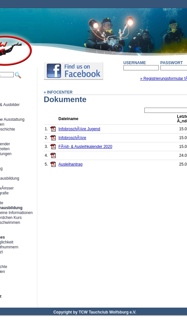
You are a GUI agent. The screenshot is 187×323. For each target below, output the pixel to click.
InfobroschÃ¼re (72, 137)
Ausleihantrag (71, 164)
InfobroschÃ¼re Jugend (79, 129)
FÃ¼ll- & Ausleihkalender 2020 (85, 146)
